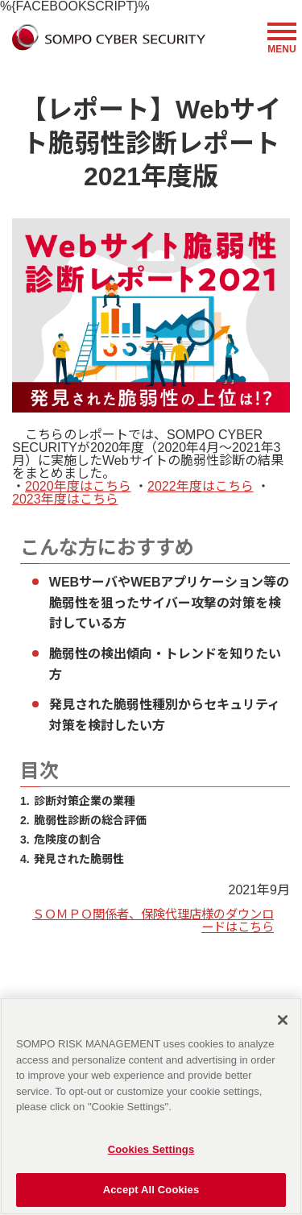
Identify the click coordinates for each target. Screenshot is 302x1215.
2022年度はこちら (200, 486)
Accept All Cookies (151, 1190)
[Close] (282, 1020)
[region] (151, 1106)
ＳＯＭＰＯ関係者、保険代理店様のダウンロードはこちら (153, 920)
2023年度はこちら (65, 499)
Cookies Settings (151, 1149)
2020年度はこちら (78, 486)
